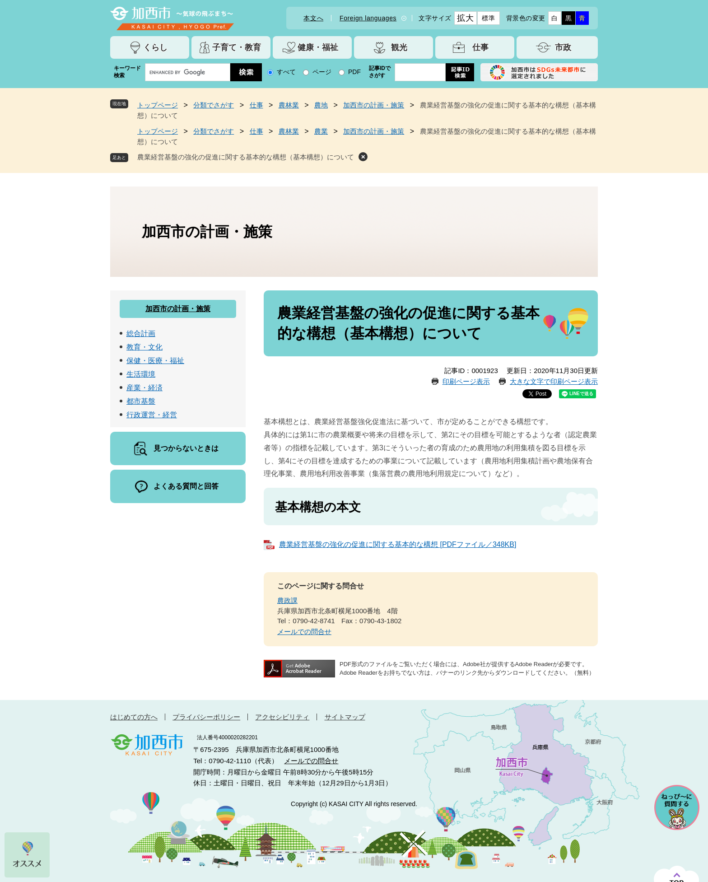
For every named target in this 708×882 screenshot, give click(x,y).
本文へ (313, 18)
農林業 (289, 105)
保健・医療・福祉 (155, 360)
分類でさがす (213, 105)
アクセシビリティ (282, 717)
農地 (321, 105)
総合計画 (140, 333)
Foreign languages (368, 18)
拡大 (465, 18)
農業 (321, 131)
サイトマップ (345, 717)
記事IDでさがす (380, 72)
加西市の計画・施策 (373, 105)
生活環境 (140, 374)
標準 (488, 18)
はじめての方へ (134, 717)
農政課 (287, 600)
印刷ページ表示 (466, 381)
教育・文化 (144, 347)
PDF (354, 71)
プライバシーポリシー (206, 717)
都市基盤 (140, 401)
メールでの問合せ (304, 631)
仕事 (256, 105)
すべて (286, 71)
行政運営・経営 (151, 415)
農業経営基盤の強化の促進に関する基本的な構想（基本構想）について (245, 157)
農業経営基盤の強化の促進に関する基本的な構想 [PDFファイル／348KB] (397, 544)
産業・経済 (144, 388)
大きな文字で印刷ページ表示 (554, 381)
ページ (321, 71)
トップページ (157, 105)
